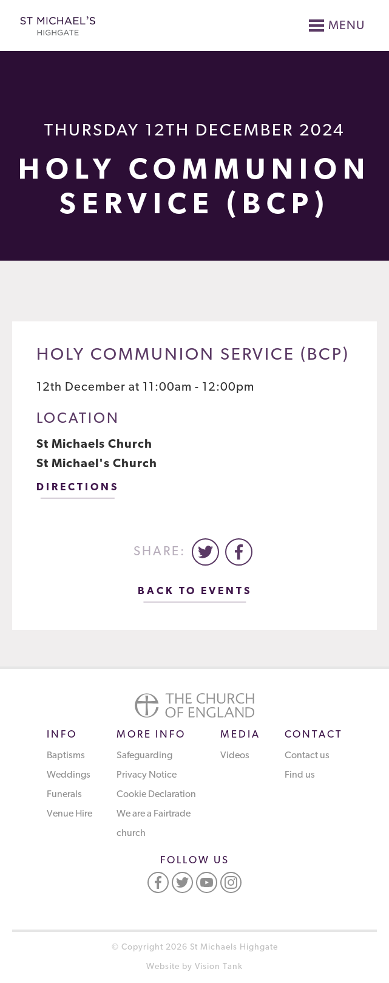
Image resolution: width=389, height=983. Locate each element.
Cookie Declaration (156, 795)
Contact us (307, 756)
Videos (234, 756)
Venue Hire (69, 814)
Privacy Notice (147, 775)
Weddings (68, 775)
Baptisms (66, 756)
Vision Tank (219, 966)
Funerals (64, 795)
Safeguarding (144, 756)
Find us (300, 775)
